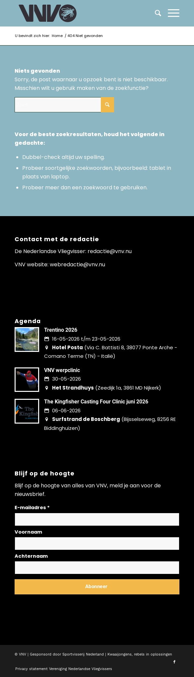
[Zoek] (154, 13)
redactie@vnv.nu (110, 251)
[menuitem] (170, 13)
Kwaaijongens (119, 654)
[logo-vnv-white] (81, 13)
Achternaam (31, 556)
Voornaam (28, 532)
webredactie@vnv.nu (77, 264)
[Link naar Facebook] (174, 662)
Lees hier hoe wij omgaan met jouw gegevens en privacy (64, 602)
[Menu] (170, 13)
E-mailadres (32, 507)
